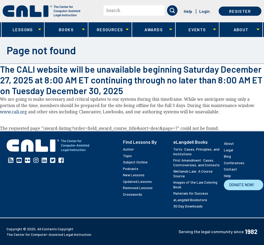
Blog (227, 156)
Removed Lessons (138, 187)
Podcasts (130, 168)
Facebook (61, 160)
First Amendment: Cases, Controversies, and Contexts (196, 162)
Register (240, 11)
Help (188, 11)
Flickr (27, 160)
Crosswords (132, 194)
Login (204, 11)
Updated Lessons (137, 181)
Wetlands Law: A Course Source (193, 173)
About (239, 30)
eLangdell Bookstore (190, 200)
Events (196, 30)
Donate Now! (241, 184)
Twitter (52, 160)
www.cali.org (13, 112)
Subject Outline (135, 162)
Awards (152, 30)
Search (113, 10)
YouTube (19, 160)
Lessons (21, 30)
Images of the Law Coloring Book (195, 184)
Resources (108, 30)
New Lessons (133, 175)
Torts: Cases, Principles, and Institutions (196, 151)
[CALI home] (41, 11)
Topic (127, 155)
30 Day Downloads (188, 206)
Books (65, 30)
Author (128, 149)
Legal (228, 150)
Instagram (36, 160)
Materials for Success (190, 193)
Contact (230, 169)
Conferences (234, 163)
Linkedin (44, 160)
